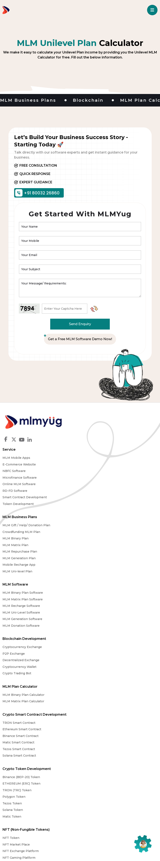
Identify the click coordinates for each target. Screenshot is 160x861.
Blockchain (95, 100)
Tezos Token (92, 632)
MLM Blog (114, 787)
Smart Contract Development (104, 462)
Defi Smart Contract (97, 673)
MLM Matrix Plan (15, 510)
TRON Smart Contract (18, 606)
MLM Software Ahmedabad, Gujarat (29, 714)
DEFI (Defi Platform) (99, 658)
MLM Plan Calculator (100, 550)
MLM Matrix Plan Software (102, 497)
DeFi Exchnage (93, 680)
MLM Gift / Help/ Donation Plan (26, 490)
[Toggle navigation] (152, 10)
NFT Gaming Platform (18, 686)
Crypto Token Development (106, 598)
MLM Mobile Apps (96, 423)
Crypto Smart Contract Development (34, 598)
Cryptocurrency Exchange (22, 558)
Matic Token (91, 645)
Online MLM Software (99, 449)
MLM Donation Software (101, 523)
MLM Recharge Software (101, 504)
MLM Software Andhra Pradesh (26, 760)
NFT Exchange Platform (20, 680)
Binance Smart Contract (20, 619)
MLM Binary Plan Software (102, 490)
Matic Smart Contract (18, 625)
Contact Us (136, 787)
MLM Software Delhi (18, 727)
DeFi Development (96, 666)
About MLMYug (30, 787)
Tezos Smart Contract (18, 632)
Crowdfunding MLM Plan (21, 497)
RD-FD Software (94, 456)
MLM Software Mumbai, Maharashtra (30, 721)
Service (89, 415)
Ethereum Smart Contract (21, 612)
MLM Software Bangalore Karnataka (29, 754)
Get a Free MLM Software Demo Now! (80, 339)
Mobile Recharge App (18, 530)
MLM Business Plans (19, 482)
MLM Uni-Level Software (101, 510)
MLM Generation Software (102, 517)
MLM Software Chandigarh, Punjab (28, 747)
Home (7, 787)
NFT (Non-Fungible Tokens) (26, 658)
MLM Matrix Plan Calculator (103, 565)
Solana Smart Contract (19, 638)
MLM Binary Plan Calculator (103, 558)
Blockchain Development (24, 550)
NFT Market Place (16, 673)
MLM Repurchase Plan (19, 517)
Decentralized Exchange (20, 571)
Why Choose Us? (61, 787)
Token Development (98, 469)
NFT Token (10, 666)
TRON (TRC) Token (96, 619)
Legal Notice (90, 787)
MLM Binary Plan (15, 504)
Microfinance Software (99, 443)
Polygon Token (93, 625)
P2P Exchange (13, 565)
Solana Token (92, 638)
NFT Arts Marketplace (19, 693)
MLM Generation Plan (19, 523)
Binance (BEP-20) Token (101, 606)
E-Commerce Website (99, 430)
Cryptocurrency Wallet (19, 578)
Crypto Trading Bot (16, 584)
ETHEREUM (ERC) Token (101, 612)
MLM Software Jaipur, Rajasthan (26, 734)
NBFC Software (94, 436)
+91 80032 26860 (38, 193)
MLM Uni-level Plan (17, 537)
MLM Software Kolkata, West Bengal (30, 741)
